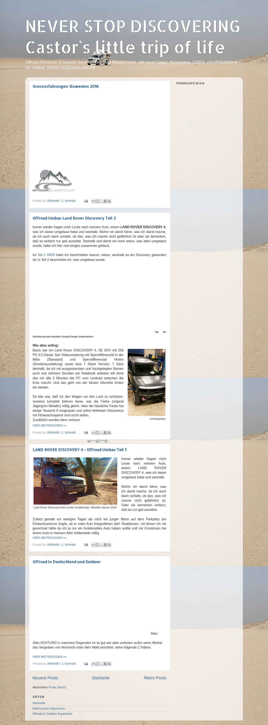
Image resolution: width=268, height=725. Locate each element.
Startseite (101, 678)
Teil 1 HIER (46, 255)
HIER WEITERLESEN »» (50, 425)
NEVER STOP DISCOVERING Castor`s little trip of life (133, 36)
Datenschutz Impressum (48, 708)
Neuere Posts (45, 678)
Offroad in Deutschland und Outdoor (66, 561)
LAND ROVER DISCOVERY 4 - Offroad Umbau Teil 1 (79, 449)
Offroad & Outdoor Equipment (52, 713)
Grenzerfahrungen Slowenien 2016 (66, 86)
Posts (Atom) (57, 687)
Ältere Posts (155, 678)
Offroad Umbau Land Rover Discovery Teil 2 (74, 218)
